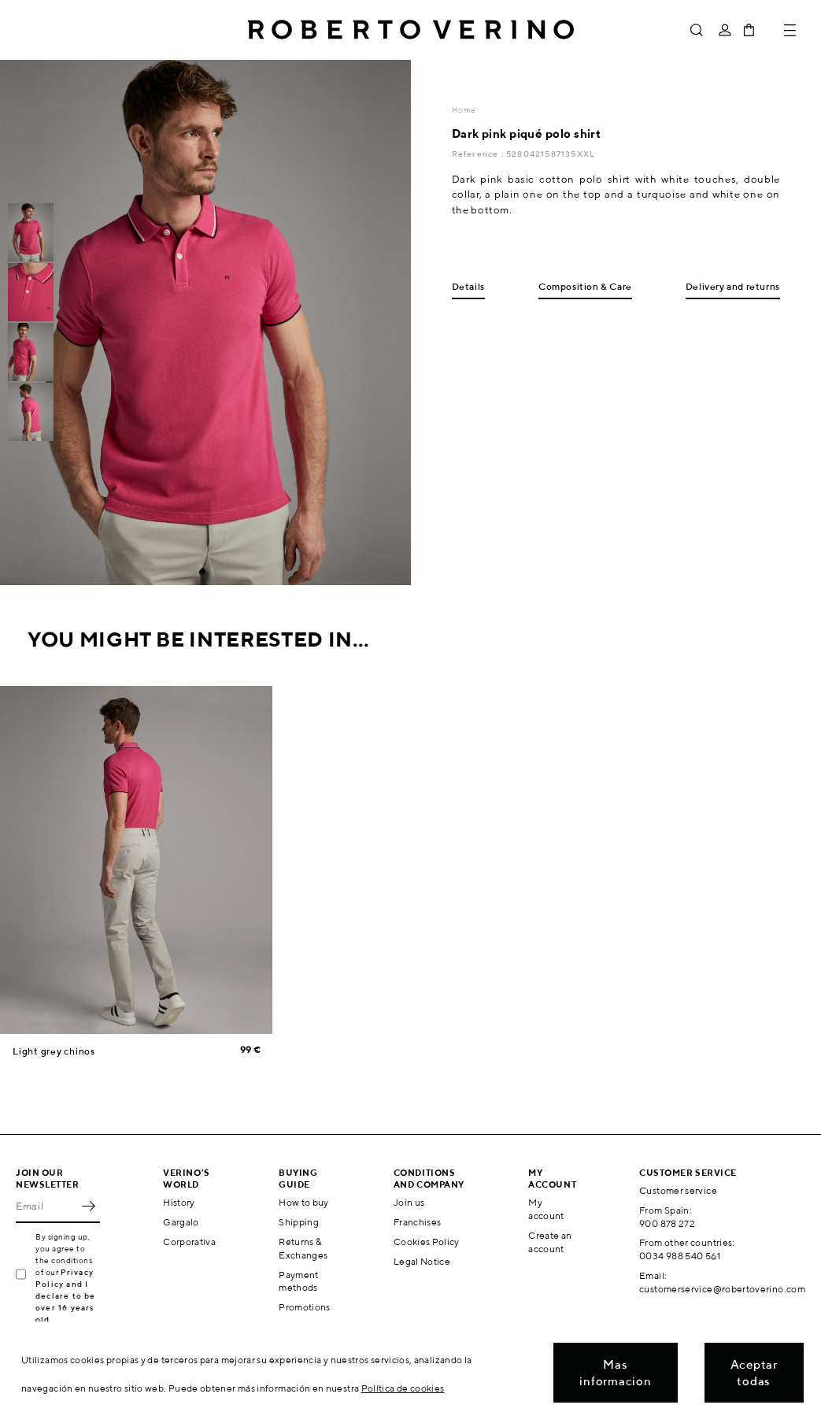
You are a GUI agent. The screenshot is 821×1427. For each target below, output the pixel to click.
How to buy (304, 1202)
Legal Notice (422, 1261)
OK (88, 1205)
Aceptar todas (754, 1373)
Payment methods (299, 1281)
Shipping (299, 1222)
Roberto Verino (411, 30)
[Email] (46, 1205)
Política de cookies (403, 1388)
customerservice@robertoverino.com (722, 1289)
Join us (409, 1202)
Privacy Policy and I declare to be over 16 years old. (65, 1295)
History (179, 1202)
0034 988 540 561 (679, 1256)
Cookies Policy (427, 1241)
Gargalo (181, 1222)
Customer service (678, 1190)
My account (546, 1208)
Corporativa (189, 1241)
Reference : (479, 153)
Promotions (305, 1307)
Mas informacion (615, 1373)
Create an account (549, 1242)
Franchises (418, 1222)
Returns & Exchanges (303, 1248)
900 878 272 (667, 1223)
